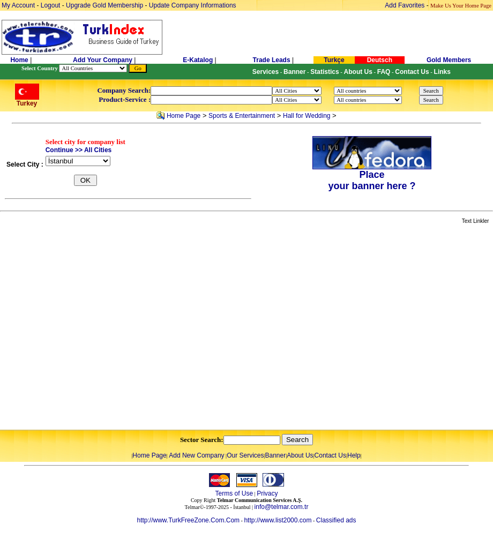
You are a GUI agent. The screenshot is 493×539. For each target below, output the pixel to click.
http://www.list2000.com (277, 520)
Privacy (267, 493)
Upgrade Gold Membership (105, 5)
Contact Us (330, 455)
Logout (51, 5)
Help (354, 455)
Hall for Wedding (307, 115)
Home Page (183, 115)
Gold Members (449, 60)
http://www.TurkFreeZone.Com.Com (188, 520)
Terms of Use (234, 493)
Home (20, 60)
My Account (19, 5)
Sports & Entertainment (241, 115)
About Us (300, 455)
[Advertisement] (100, 327)
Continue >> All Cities (79, 150)
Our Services (245, 455)
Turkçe (334, 60)
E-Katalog (198, 60)
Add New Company (196, 455)
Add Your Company (103, 60)
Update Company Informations (192, 5)
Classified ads (336, 520)
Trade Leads (271, 60)
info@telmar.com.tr (282, 507)
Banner (275, 455)
